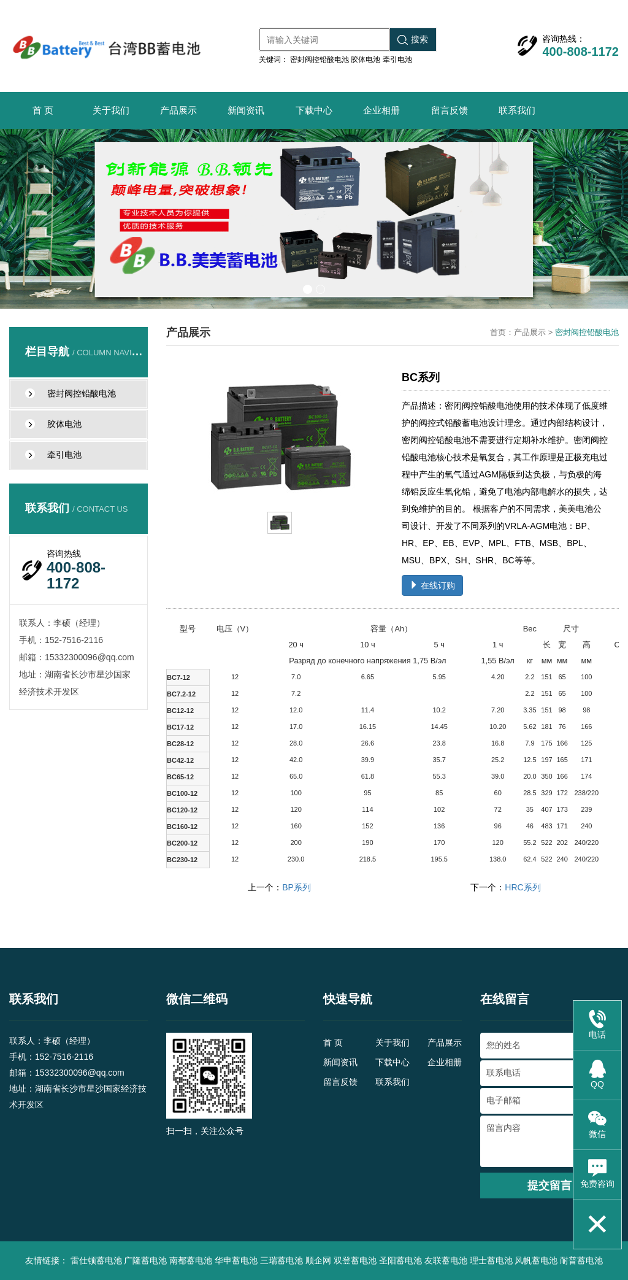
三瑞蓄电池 (281, 1260)
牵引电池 (397, 59)
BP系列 (296, 887)
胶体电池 (365, 59)
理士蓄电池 (491, 1260)
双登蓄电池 (355, 1260)
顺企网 (318, 1260)
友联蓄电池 (445, 1260)
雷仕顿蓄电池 (96, 1260)
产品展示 (178, 110)
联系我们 (517, 110)
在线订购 (432, 585)
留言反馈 (449, 110)
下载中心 (314, 110)
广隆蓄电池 (145, 1260)
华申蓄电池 (236, 1260)
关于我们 (111, 110)
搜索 (412, 39)
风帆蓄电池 (536, 1260)
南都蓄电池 (190, 1260)
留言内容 (549, 1141)
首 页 (43, 110)
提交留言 (549, 1185)
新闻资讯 (246, 110)
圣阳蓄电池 (400, 1260)
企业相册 (381, 110)
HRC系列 (522, 887)
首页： (502, 332)
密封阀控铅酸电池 (319, 59)
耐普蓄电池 (581, 1260)
